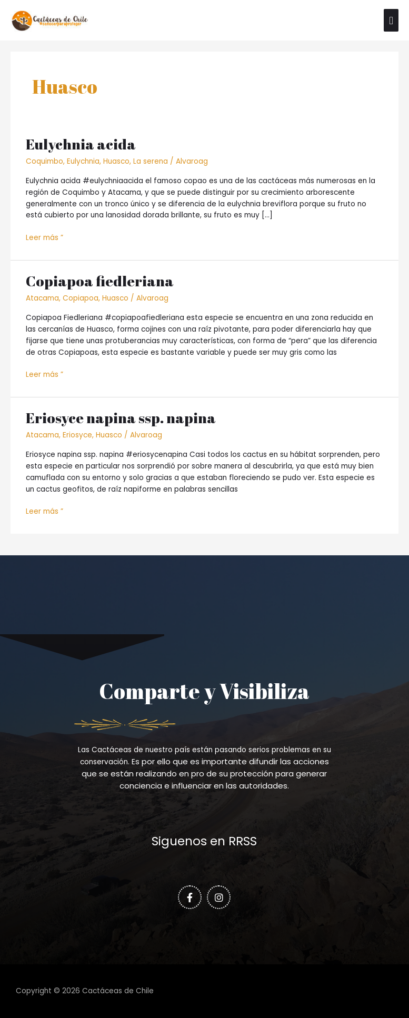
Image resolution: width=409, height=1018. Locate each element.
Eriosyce (77, 435)
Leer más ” (44, 237)
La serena (150, 161)
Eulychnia (83, 161)
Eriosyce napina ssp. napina (121, 417)
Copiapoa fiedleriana (100, 281)
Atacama (42, 298)
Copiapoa (80, 298)
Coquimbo (44, 161)
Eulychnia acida (81, 144)
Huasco (116, 161)
